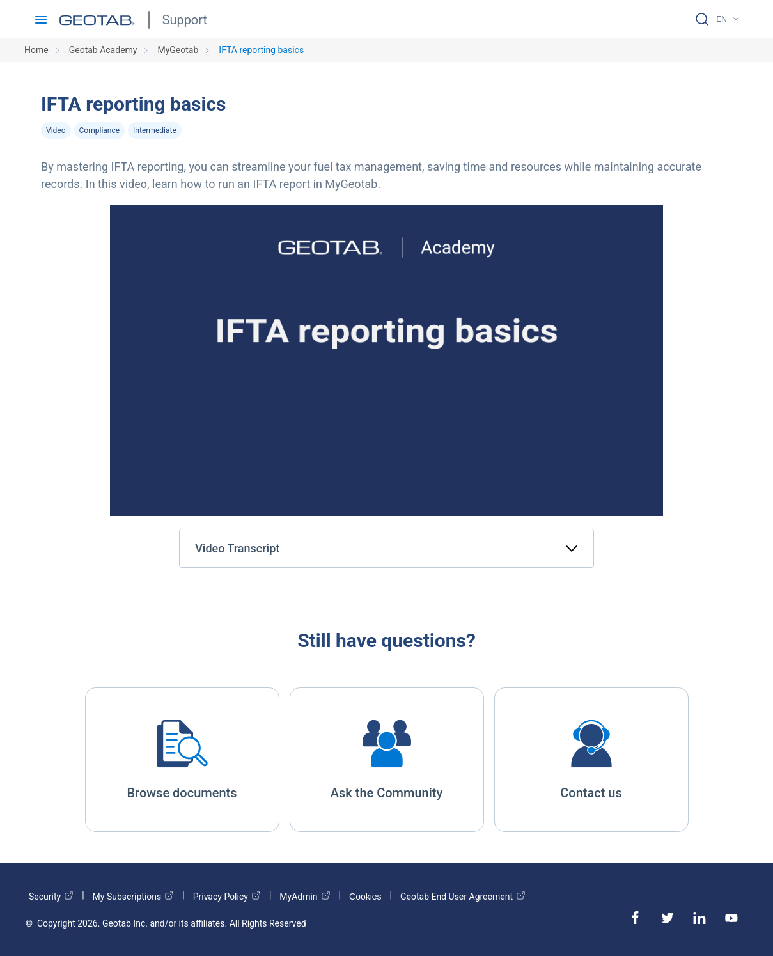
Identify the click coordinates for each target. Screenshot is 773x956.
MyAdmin (304, 896)
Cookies (365, 896)
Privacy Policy (227, 896)
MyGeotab (177, 50)
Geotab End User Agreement (463, 896)
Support (185, 19)
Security (51, 896)
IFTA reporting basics (261, 50)
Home (36, 50)
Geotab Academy (103, 50)
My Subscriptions (134, 896)
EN (721, 19)
